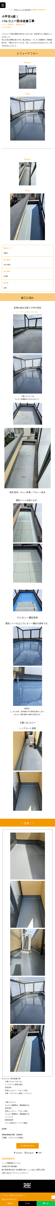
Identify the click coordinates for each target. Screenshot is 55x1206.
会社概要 (19, 1170)
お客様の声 (6, 1166)
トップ (4, 1163)
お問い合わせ (7, 1173)
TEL (27, 1203)
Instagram (29, 1153)
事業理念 (10, 1163)
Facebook (18, 1153)
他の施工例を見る (27, 1146)
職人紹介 (12, 1170)
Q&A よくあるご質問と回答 (34, 1170)
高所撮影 (13, 1166)
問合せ (9, 1203)
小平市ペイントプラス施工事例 (22, 9)
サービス (17, 1163)
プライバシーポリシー (20, 1173)
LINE (39, 1153)
